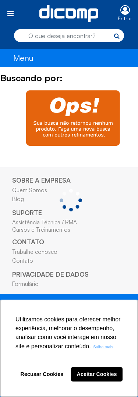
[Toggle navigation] (10, 13)
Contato (22, 260)
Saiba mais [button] (103, 347)
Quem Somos (29, 190)
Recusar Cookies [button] (42, 374)
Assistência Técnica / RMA (44, 222)
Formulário (25, 283)
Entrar (125, 18)
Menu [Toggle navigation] (23, 58)
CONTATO (28, 242)
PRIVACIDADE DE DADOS (50, 274)
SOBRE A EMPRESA (41, 180)
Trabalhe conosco (34, 251)
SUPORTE (27, 212)
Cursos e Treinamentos (41, 229)
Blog (18, 199)
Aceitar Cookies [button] (97, 374)
